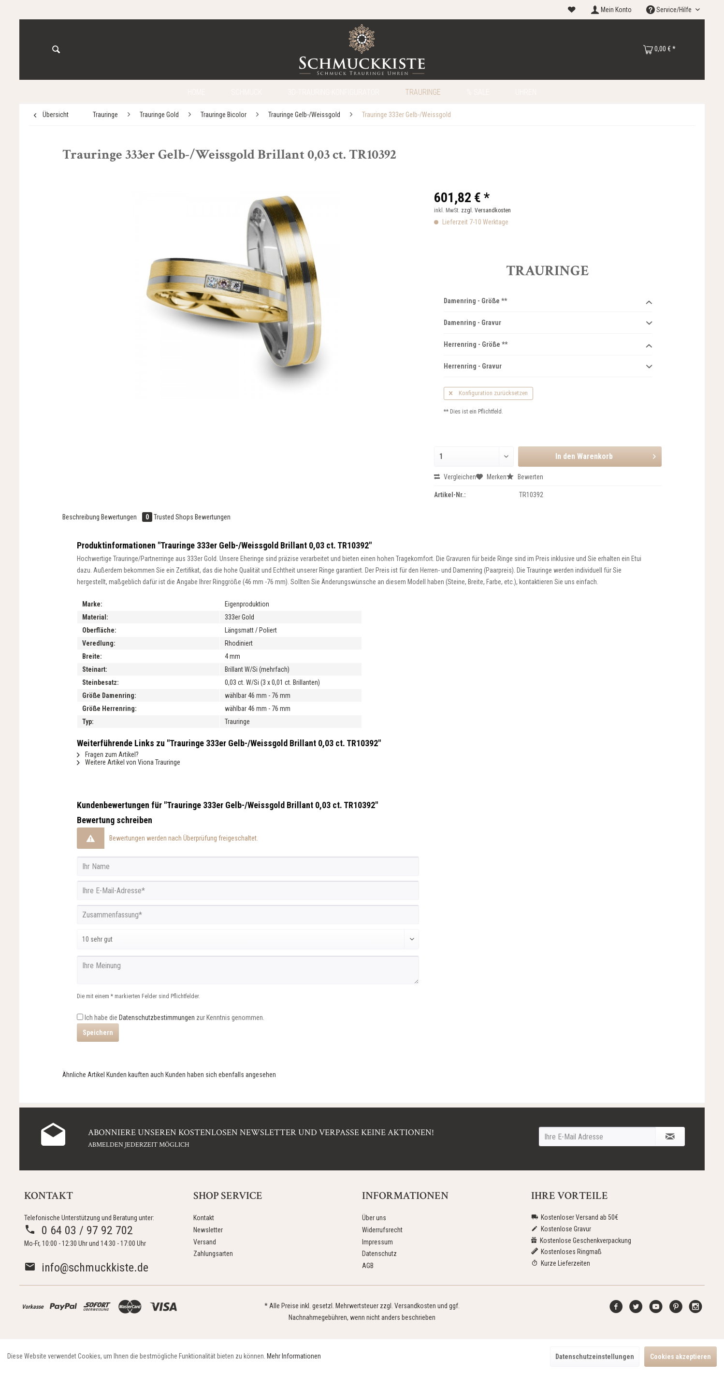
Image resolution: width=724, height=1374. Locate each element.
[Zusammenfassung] (248, 914)
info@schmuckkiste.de (86, 1267)
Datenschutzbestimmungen (157, 1017)
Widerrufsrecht (382, 1230)
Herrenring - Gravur (548, 366)
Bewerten (525, 477)
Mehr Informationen (294, 1356)
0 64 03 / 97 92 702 (78, 1230)
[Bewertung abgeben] (248, 939)
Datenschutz (379, 1253)
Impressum (377, 1242)
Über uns (374, 1218)
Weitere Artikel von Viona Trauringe (128, 762)
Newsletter (208, 1230)
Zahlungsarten (213, 1253)
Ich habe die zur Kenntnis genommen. (174, 1017)
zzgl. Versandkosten (486, 210)
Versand (204, 1242)
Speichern (98, 1032)
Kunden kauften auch (135, 1075)
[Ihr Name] (248, 866)
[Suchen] (56, 49)
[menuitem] (571, 10)
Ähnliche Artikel (83, 1075)
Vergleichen (455, 477)
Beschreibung (81, 517)
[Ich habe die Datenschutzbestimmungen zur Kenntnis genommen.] (80, 1017)
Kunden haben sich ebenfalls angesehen (220, 1075)
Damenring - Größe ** (548, 301)
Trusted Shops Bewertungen (192, 517)
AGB (368, 1266)
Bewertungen (127, 517)
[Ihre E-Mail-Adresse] (248, 890)
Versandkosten (415, 1306)
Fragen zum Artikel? (108, 754)
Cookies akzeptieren (680, 1356)
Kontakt (203, 1218)
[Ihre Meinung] (248, 970)
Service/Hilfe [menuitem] (669, 9)
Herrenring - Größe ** (548, 345)
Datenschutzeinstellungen (594, 1356)
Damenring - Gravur (548, 323)
